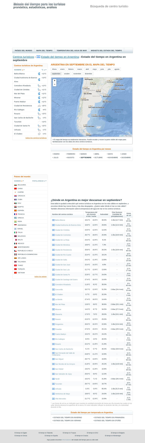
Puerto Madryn (60, 334)
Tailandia (22, 262)
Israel (20, 229)
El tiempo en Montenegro (113, 436)
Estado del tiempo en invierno (68, 417)
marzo (84, 154)
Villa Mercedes (60, 399)
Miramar (58, 309)
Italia (20, 232)
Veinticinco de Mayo (62, 394)
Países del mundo (23, 50)
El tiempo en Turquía (69, 433)
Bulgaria (22, 185)
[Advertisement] (72, 30)
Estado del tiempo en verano (67, 421)
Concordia (59, 289)
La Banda (58, 299)
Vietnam (21, 273)
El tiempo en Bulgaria (118, 433)
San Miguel (59, 359)
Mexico (21, 243)
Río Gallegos (60, 339)
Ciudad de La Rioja (62, 240)
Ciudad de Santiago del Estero (66, 280)
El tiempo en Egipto (21, 433)
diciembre (126, 157)
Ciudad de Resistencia (63, 250)
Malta (20, 240)
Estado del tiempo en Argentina (60, 56)
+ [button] (54, 81)
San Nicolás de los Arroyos (65, 364)
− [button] (54, 84)
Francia (21, 214)
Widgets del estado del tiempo (106, 50)
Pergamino (59, 324)
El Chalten (59, 294)
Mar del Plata (60, 304)
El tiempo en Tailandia (46, 433)
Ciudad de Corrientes (63, 235)
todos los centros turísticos (36, 138)
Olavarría (58, 314)
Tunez (20, 265)
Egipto (21, 207)
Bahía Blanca (60, 220)
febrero (71, 154)
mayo (110, 154)
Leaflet (122, 135)
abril (97, 154)
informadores (66, 440)
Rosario (58, 344)
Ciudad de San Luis (62, 270)
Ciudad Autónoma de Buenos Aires (68, 225)
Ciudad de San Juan (62, 265)
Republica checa (25, 251)
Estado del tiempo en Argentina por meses (92, 149)
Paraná (58, 319)
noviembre (113, 157)
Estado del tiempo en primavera (109, 417)
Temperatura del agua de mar (72, 50)
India (20, 221)
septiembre (86, 157)
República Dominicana (27, 254)
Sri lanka (22, 258)
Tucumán (58, 384)
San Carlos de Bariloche (64, 349)
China (20, 188)
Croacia (21, 196)
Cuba (20, 199)
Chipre (21, 192)
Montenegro (23, 247)
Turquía (21, 269)
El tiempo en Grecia (21, 436)
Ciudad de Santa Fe (62, 275)
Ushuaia (58, 389)
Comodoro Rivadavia (63, 284)
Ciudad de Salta (61, 260)
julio (56, 157)
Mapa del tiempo (44, 50)
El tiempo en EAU (92, 433)
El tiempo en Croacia (81, 436)
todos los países (41, 276)
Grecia (21, 218)
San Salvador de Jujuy (63, 374)
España (21, 210)
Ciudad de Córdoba (62, 230)
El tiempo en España (51, 436)
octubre (99, 157)
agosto (70, 157)
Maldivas (22, 236)
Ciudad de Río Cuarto (63, 255)
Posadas (58, 329)
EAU (19, 203)
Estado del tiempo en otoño (108, 421)
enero (57, 154)
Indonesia (22, 225)
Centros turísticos (23, 56)
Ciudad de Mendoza (62, 245)
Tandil (57, 379)
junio (123, 154)
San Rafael (59, 369)
